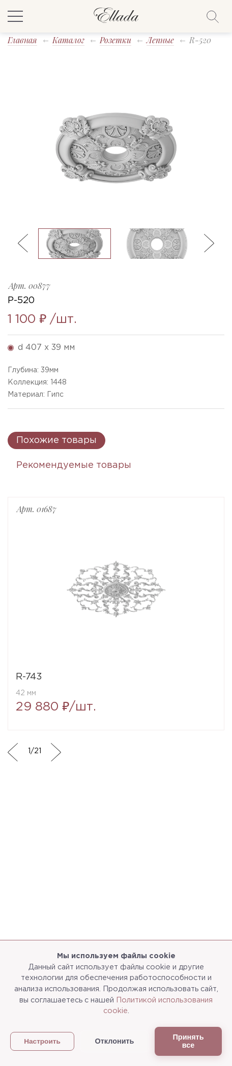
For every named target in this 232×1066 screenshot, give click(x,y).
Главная (22, 40)
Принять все (188, 1041)
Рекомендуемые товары (73, 465)
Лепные (160, 40)
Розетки (115, 40)
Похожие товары (56, 440)
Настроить (42, 1041)
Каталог (68, 40)
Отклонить (114, 1041)
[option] (116, 148)
